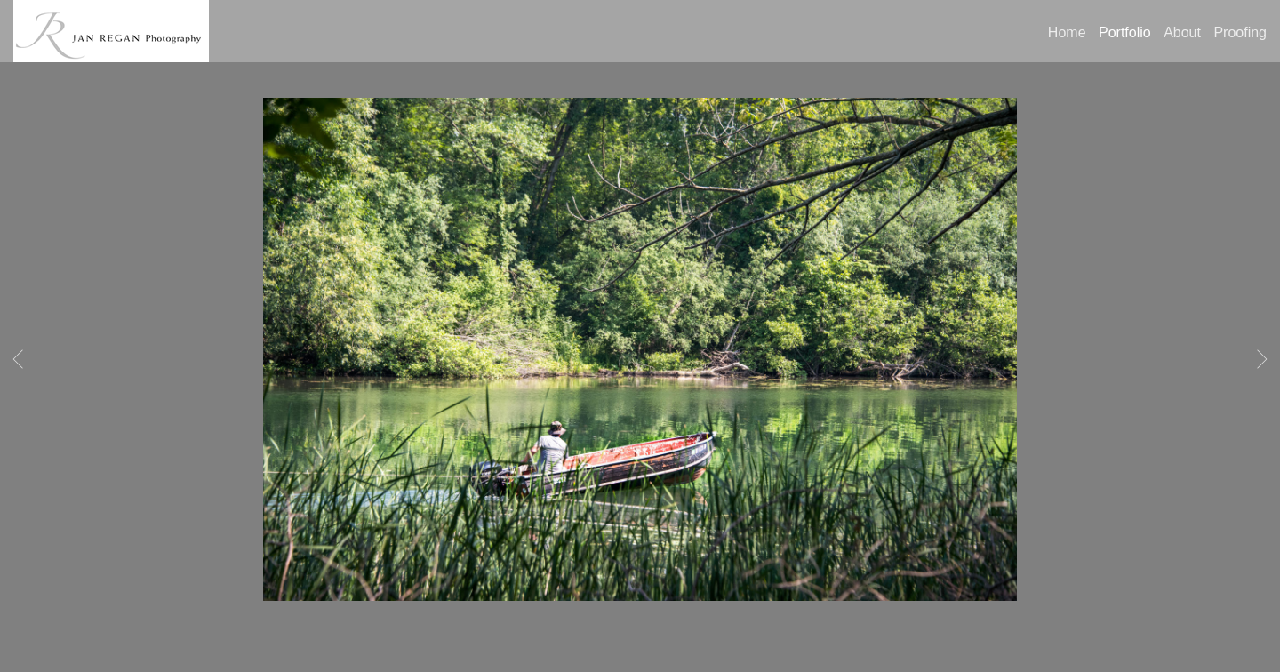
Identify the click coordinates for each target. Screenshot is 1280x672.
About (1182, 32)
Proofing (1240, 32)
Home (1067, 32)
